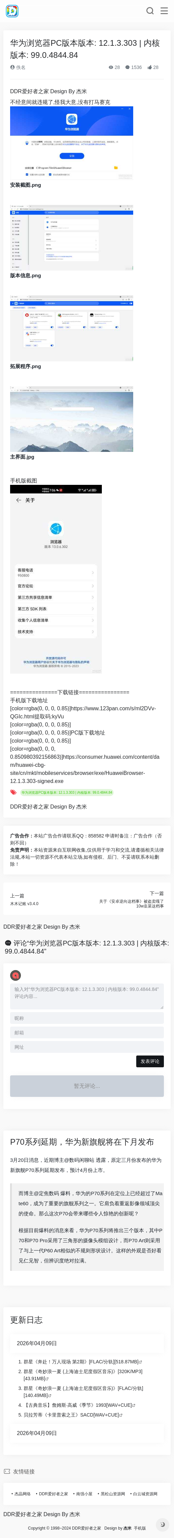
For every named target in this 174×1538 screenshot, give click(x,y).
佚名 (18, 67)
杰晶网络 (22, 1494)
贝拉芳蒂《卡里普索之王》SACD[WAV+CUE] (71, 1415)
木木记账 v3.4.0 (24, 903)
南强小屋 (84, 1494)
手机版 (140, 1528)
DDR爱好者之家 (53, 1494)
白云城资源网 (145, 1494)
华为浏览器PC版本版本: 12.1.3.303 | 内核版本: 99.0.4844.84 (67, 792)
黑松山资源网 (113, 1494)
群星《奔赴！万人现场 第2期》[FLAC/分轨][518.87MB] (81, 1361)
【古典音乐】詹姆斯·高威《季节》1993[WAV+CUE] (78, 1405)
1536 (133, 67)
